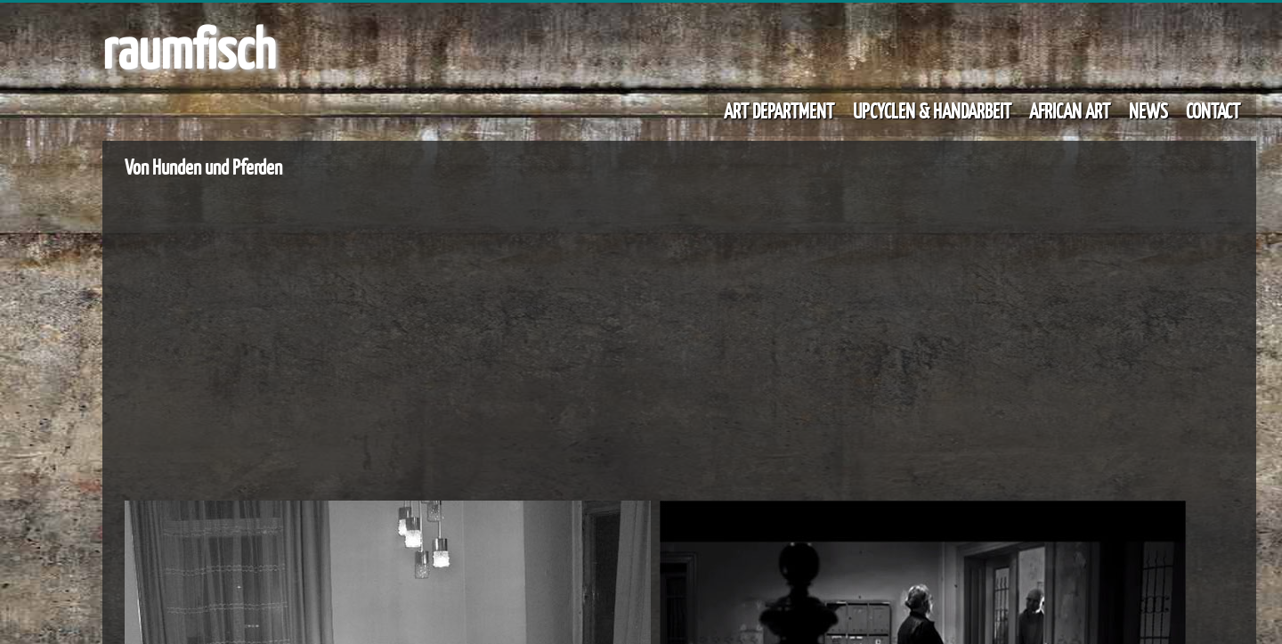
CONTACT (1213, 110)
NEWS (1148, 110)
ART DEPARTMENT (779, 110)
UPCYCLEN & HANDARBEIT (932, 110)
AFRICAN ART (1069, 110)
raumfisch (188, 47)
